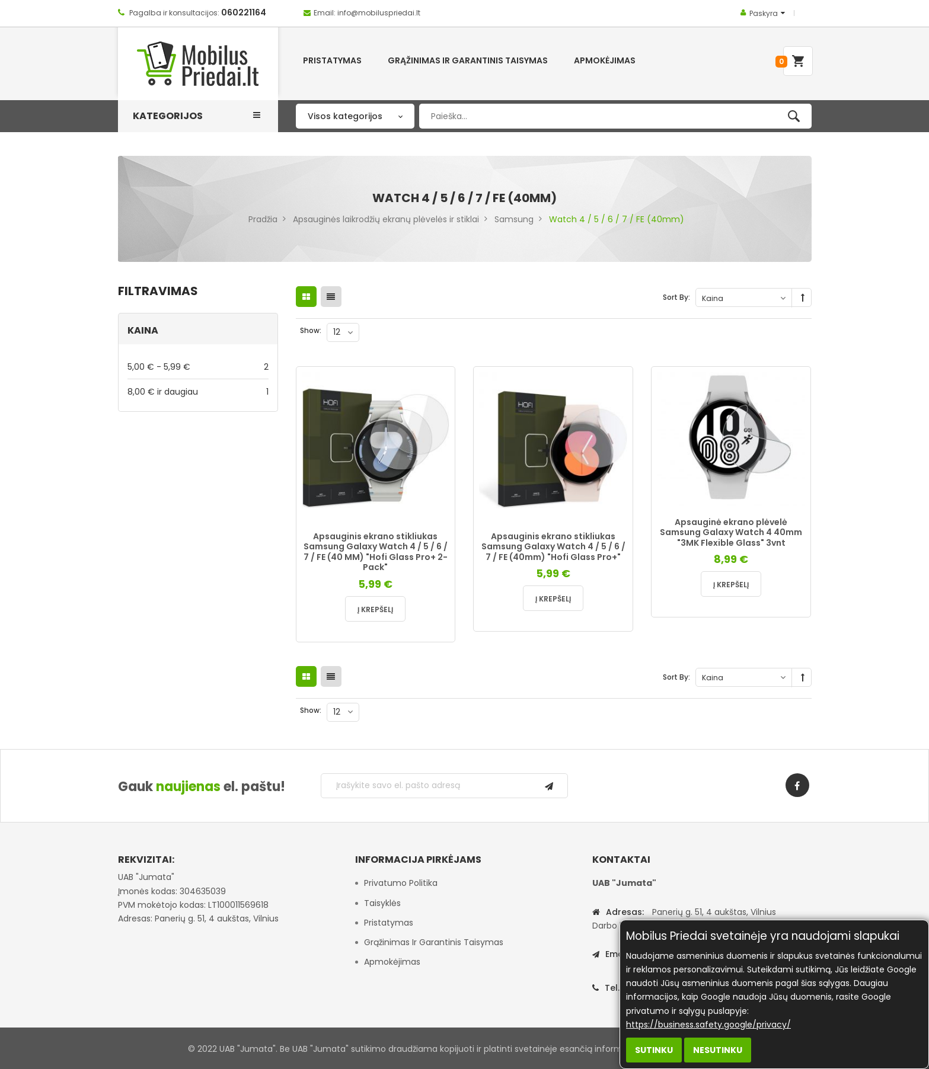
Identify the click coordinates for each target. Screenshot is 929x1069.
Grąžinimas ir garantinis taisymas (433, 942)
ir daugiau (198, 391)
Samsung (514, 219)
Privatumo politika (401, 883)
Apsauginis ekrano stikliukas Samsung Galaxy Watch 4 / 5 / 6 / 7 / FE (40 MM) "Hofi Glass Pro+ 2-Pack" (376, 552)
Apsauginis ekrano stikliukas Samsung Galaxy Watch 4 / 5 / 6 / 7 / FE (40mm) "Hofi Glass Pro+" (553, 546)
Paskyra (763, 13)
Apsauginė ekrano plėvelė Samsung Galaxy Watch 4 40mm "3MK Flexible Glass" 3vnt (731, 532)
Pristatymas (388, 923)
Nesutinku (717, 1050)
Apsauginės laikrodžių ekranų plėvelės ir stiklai (386, 219)
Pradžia (262, 219)
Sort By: (676, 297)
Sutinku (654, 1050)
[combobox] (615, 116)
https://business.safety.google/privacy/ (708, 1024)
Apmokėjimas (392, 962)
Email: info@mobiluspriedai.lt (367, 13)
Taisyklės (382, 903)
